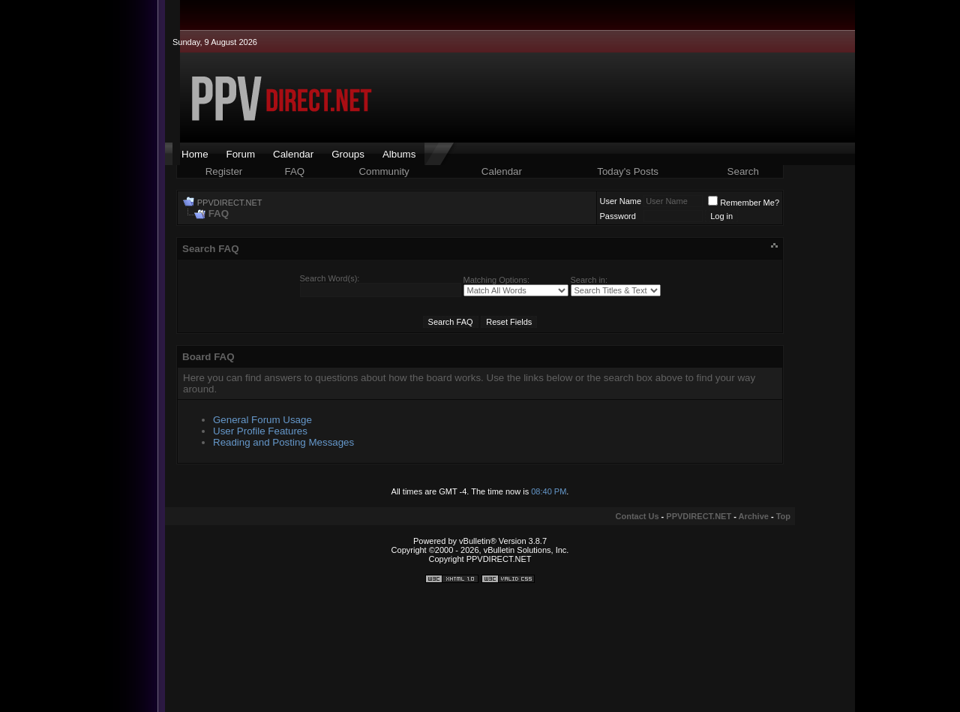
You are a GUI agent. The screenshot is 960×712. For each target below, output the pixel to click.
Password (618, 216)
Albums (399, 154)
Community (385, 171)
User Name (621, 201)
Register (224, 171)
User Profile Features (260, 431)
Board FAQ (208, 356)
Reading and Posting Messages (283, 442)
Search (743, 171)
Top (783, 516)
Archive (754, 516)
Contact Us (637, 516)
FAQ (295, 171)
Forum (241, 154)
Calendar (293, 154)
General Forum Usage (262, 419)
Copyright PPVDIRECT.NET (480, 558)
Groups (348, 154)
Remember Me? (743, 202)
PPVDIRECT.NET (229, 202)
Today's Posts (627, 171)
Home (195, 154)
